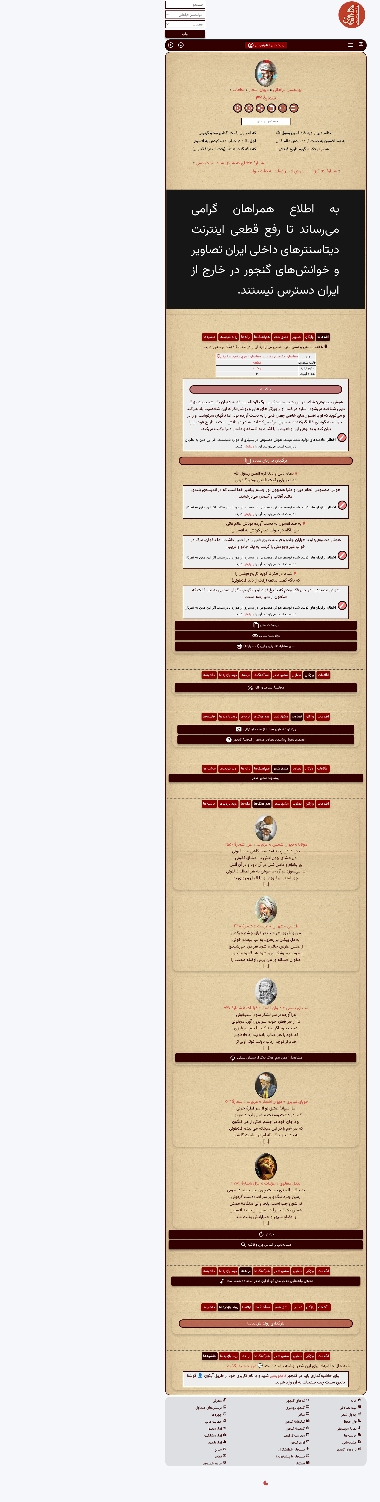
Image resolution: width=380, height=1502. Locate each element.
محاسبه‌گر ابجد (221, 1435)
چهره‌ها (143, 1415)
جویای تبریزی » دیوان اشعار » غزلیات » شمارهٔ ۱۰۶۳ (190, 1101)
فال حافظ (276, 1422)
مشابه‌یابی (275, 1442)
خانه (280, 1401)
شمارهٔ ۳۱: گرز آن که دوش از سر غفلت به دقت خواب (217, 171)
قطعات (163, 90)
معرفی (144, 1401)
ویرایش (173, 446)
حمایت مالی (140, 1422)
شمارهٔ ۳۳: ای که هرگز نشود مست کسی (154, 163)
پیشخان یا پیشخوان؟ (217, 1456)
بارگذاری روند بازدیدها (190, 1323)
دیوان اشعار (183, 90)
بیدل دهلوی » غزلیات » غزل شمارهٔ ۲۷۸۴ (190, 1183)
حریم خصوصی (138, 1463)
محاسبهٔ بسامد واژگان (190, 688)
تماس (144, 1456)
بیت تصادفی (274, 1408)
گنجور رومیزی (222, 1408)
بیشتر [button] (190, 1234)
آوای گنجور (224, 1442)
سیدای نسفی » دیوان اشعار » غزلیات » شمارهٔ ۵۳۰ (190, 1008)
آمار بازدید (141, 1442)
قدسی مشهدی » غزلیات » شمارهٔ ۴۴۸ (190, 926)
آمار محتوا (141, 1428)
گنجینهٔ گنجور (222, 1428)
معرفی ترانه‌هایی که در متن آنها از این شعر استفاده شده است (190, 1281)
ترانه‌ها (169, 337)
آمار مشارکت (139, 1435)
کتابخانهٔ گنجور (221, 1422)
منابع (145, 1449)
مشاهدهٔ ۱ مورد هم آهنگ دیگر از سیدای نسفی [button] (190, 1058)
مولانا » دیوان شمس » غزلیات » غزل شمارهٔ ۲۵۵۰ (190, 844)
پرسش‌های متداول (135, 1408)
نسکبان (226, 1463)
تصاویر (221, 337)
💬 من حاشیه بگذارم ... (167, 1366)
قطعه (181, 362)
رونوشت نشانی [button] (190, 635)
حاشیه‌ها (134, 337)
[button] (285, 45)
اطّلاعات (247, 337)
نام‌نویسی (202, 1375)
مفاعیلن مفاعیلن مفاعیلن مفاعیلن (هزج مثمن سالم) (184, 356)
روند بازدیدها (153, 337)
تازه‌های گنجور (273, 1449)
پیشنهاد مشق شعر (190, 778)
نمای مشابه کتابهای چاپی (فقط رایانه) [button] (190, 646)
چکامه (181, 368)
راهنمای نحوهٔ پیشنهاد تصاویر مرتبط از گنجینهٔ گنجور (190, 740)
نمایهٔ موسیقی (273, 1428)
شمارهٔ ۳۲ (190, 98)
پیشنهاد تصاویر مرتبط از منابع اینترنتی (190, 729)
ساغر (228, 1415)
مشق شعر (205, 337)
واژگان (233, 337)
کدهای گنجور (222, 1401)
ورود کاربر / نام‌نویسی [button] (190, 45)
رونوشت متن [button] (190, 625)
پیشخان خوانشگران (218, 1449)
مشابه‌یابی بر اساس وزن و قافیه (190, 1245)
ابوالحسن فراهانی (211, 90)
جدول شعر (275, 1415)
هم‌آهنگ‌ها (186, 337)
